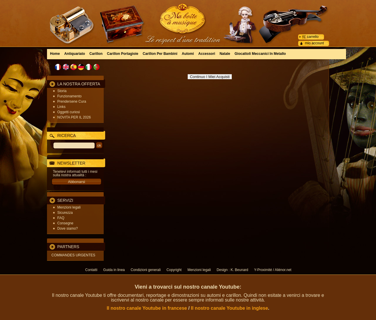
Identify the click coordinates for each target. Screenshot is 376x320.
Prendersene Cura (71, 101)
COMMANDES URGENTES (73, 255)
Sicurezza (65, 213)
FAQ (60, 218)
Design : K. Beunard (232, 270)
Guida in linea (114, 270)
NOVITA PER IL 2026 (74, 117)
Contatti (91, 270)
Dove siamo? (67, 228)
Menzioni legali (68, 207)
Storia (61, 91)
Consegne (65, 223)
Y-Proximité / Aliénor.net (272, 270)
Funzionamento (69, 96)
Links (61, 107)
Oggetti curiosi (68, 112)
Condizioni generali (146, 270)
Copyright (174, 270)
